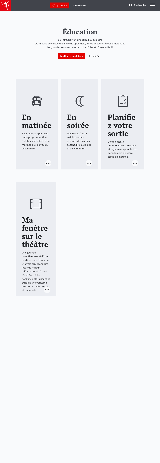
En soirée (94, 56)
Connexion (79, 5)
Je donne (59, 5)
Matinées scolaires (71, 56)
